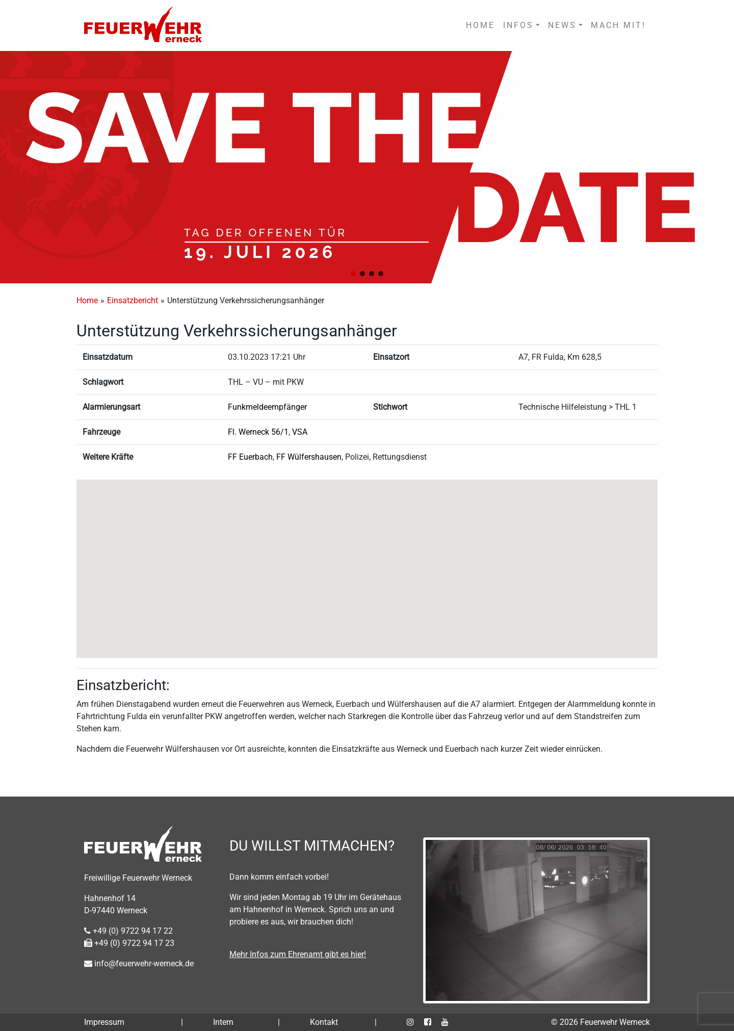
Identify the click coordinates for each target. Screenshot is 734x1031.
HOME (480, 25)
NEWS (562, 25)
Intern (223, 1022)
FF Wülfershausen (309, 457)
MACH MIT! (618, 25)
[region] (367, 167)
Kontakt (324, 1022)
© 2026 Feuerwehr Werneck (600, 1022)
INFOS (518, 25)
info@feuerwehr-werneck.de (139, 963)
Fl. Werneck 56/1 (258, 432)
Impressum (104, 1022)
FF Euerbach (250, 457)
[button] (353, 273)
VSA (299, 432)
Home (87, 300)
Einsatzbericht (132, 300)
